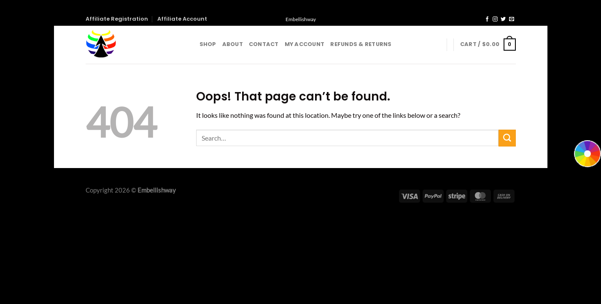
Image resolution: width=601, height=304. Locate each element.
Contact (264, 44)
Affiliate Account (182, 19)
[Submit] (507, 138)
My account (305, 44)
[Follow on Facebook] (487, 19)
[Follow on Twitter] (503, 19)
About (232, 44)
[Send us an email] (511, 19)
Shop (207, 44)
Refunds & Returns (360, 44)
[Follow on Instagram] (495, 19)
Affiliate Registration (117, 19)
